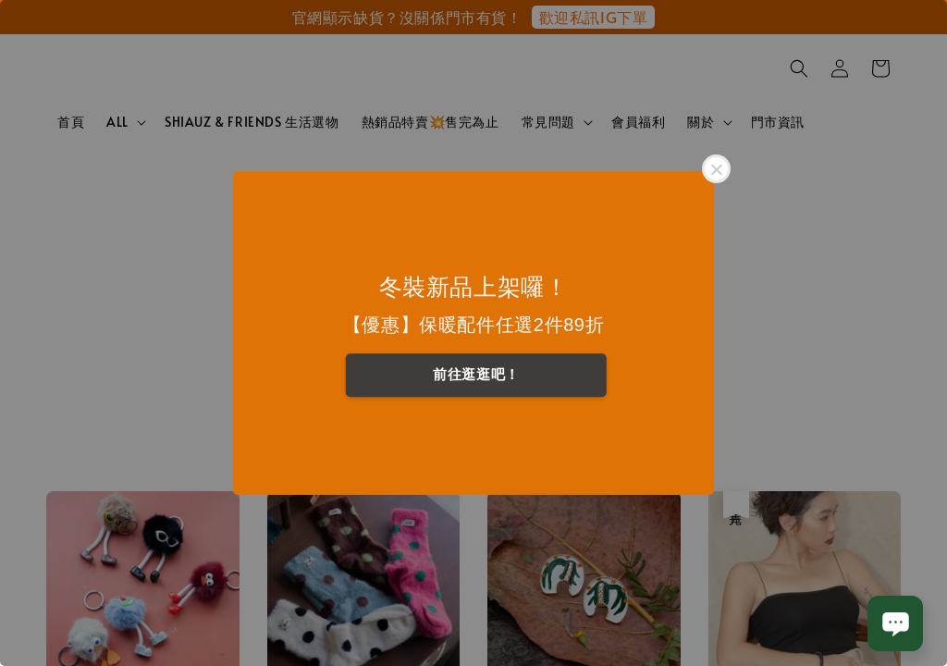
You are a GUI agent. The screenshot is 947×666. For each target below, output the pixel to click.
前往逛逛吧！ (476, 374)
